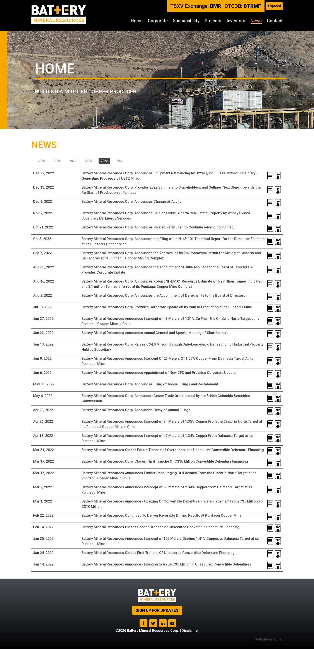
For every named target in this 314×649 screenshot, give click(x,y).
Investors (236, 20)
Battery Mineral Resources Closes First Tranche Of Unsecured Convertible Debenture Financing (158, 553)
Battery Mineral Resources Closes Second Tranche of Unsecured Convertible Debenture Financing (160, 527)
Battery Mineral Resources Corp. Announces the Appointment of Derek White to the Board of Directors (163, 295)
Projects (213, 20)
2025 (57, 161)
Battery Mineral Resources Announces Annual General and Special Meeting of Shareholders (155, 333)
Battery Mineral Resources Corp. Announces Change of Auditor (132, 201)
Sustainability (186, 20)
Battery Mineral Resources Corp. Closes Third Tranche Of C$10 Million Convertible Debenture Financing (165, 461)
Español (274, 6)
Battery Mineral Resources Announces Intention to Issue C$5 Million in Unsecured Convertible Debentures (166, 564)
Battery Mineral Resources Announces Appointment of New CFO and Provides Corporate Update (159, 373)
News (256, 20)
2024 (72, 161)
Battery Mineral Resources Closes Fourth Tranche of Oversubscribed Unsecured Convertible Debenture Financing (173, 450)
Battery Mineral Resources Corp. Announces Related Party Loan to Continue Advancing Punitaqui (159, 227)
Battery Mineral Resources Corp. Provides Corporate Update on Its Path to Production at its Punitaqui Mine (167, 307)
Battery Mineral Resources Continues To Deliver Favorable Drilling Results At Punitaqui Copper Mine (161, 515)
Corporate (158, 20)
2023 (88, 161)
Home (137, 20)
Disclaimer (190, 631)
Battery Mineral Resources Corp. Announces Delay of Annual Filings (136, 410)
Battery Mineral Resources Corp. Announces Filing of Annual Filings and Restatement (150, 384)
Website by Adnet (269, 639)
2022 (104, 161)
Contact (275, 20)
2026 (41, 161)
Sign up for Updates (157, 610)
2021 (119, 161)
